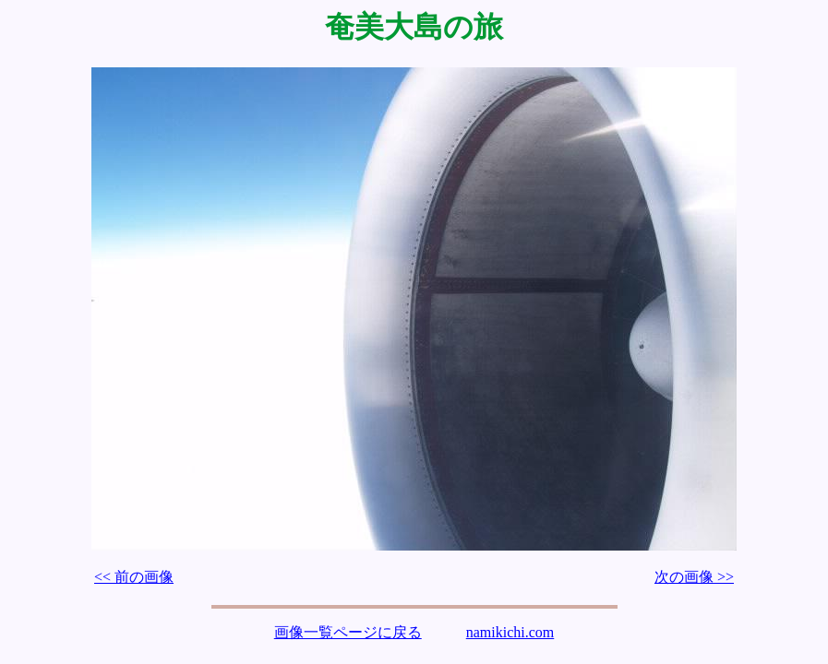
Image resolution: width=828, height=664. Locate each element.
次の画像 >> (694, 577)
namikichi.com (510, 632)
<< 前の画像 (134, 577)
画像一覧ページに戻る (348, 632)
